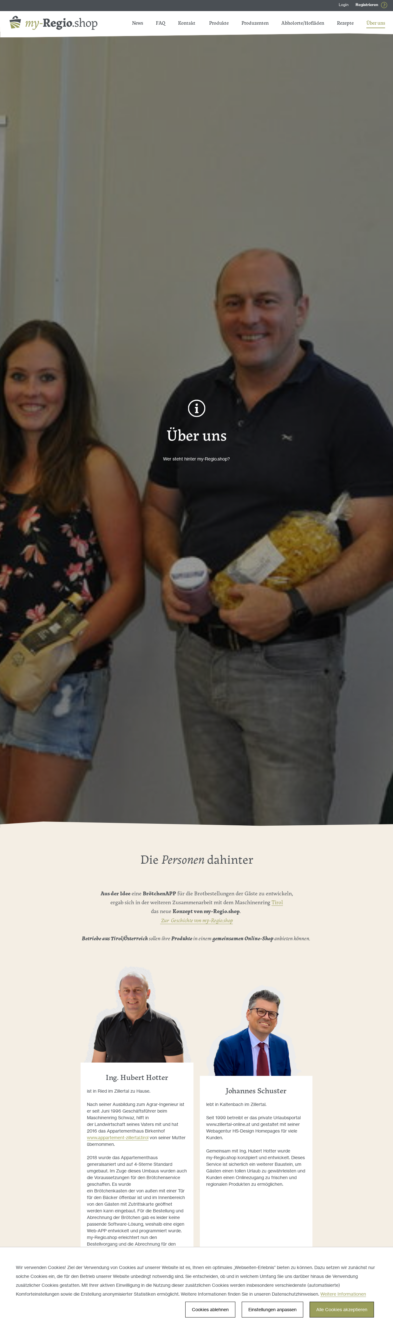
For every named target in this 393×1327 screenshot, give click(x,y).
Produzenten (255, 23)
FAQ (167, 23)
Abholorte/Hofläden (302, 23)
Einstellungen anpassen (272, 1309)
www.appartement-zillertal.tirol (117, 1137)
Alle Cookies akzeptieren (341, 1309)
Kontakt (140, 23)
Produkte (219, 23)
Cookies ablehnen (210, 1309)
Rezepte (345, 23)
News (189, 23)
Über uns (375, 23)
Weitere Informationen (343, 1294)
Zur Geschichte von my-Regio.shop (196, 920)
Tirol (277, 902)
